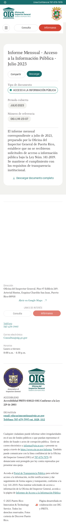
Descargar (34, 73)
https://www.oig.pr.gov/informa (36, 449)
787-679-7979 (41, 457)
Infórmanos (50, 27)
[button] (6, 28)
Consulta (26, 27)
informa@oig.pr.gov (34, 445)
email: (7, 415)
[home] (11, 13)
